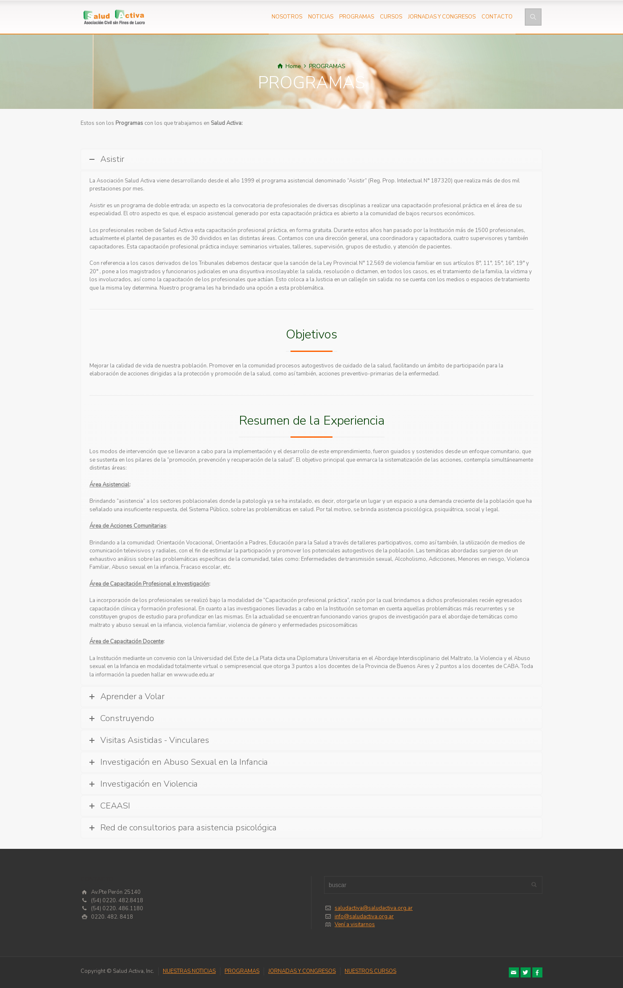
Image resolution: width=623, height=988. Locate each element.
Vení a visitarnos (355, 924)
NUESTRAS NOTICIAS (189, 971)
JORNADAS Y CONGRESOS (442, 17)
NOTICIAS (320, 17)
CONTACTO (497, 17)
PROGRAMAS (356, 17)
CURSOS (391, 17)
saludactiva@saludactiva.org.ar (374, 908)
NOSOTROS (287, 17)
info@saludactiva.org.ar (364, 916)
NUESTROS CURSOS (370, 971)
